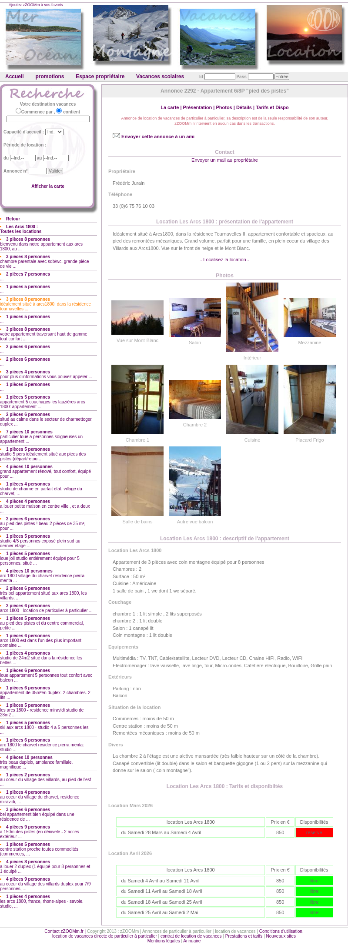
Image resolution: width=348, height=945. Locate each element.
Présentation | (199, 107)
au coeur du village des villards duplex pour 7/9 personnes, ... (45, 884)
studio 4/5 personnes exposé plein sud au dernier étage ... (40, 541)
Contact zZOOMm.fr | (65, 931)
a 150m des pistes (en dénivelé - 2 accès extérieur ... (39, 832)
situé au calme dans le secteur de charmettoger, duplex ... (46, 419)
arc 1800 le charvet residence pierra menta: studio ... (42, 745)
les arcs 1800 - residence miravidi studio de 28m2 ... (42, 710)
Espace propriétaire (100, 76)
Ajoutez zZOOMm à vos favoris (36, 5)
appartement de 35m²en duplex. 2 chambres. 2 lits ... (45, 692)
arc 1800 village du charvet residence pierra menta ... (42, 576)
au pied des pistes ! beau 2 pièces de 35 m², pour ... (42, 523)
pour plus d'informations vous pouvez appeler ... (46, 374)
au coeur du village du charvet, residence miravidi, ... (39, 797)
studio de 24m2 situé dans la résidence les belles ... (41, 658)
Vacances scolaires (160, 76)
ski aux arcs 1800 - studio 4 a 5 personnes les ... (44, 727)
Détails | (246, 107)
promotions (49, 76)
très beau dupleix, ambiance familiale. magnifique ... (36, 762)
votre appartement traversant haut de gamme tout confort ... (43, 334)
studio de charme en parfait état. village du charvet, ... (41, 489)
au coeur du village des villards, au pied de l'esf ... (45, 779)
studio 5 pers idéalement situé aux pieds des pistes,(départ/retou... (43, 454)
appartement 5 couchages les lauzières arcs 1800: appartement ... (42, 402)
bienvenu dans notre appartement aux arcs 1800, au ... (41, 244)
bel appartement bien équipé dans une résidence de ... (37, 814)
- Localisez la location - (225, 259)
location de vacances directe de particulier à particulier (104, 936)
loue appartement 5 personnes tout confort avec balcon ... (46, 675)
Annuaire (192, 940)
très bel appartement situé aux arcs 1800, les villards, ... (43, 593)
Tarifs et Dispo (272, 107)
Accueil (14, 76)
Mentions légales (163, 940)
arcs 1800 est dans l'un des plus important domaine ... (40, 640)
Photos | (226, 107)
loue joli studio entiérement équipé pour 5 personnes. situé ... (40, 558)
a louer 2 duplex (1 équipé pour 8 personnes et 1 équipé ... (45, 866)
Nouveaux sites (281, 936)
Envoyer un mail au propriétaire (224, 160)
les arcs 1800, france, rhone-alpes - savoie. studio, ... (42, 901)
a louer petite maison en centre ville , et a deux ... (45, 506)
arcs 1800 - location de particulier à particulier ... (46, 608)
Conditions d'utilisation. (281, 931)
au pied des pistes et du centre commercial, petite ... (42, 623)
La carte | (172, 107)
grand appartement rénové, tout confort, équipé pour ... (45, 471)
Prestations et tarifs (244, 936)
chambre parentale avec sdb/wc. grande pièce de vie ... (44, 261)
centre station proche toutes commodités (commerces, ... (39, 849)
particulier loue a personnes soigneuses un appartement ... (41, 436)
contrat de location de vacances (191, 936)
